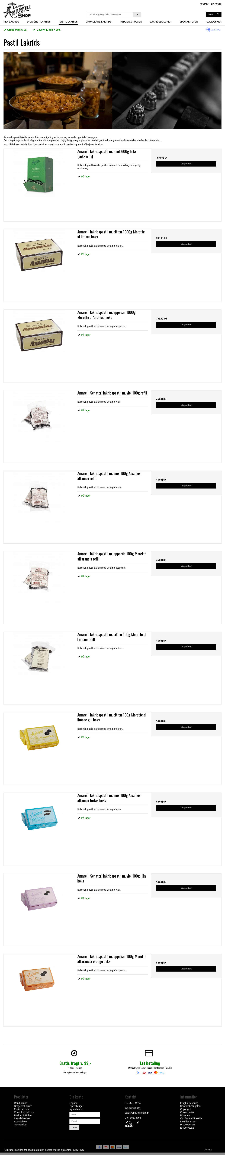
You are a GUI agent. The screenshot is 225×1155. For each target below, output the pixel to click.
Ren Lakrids (11, 22)
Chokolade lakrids (98, 22)
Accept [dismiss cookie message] (208, 1149)
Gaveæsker (214, 22)
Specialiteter (189, 22)
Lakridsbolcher (160, 22)
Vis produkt (186, 163)
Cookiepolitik (187, 1112)
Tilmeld (74, 1127)
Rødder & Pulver (131, 22)
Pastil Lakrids (68, 22)
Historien (185, 1115)
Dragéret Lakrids (38, 22)
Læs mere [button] (78, 1149)
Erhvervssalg (187, 1127)
